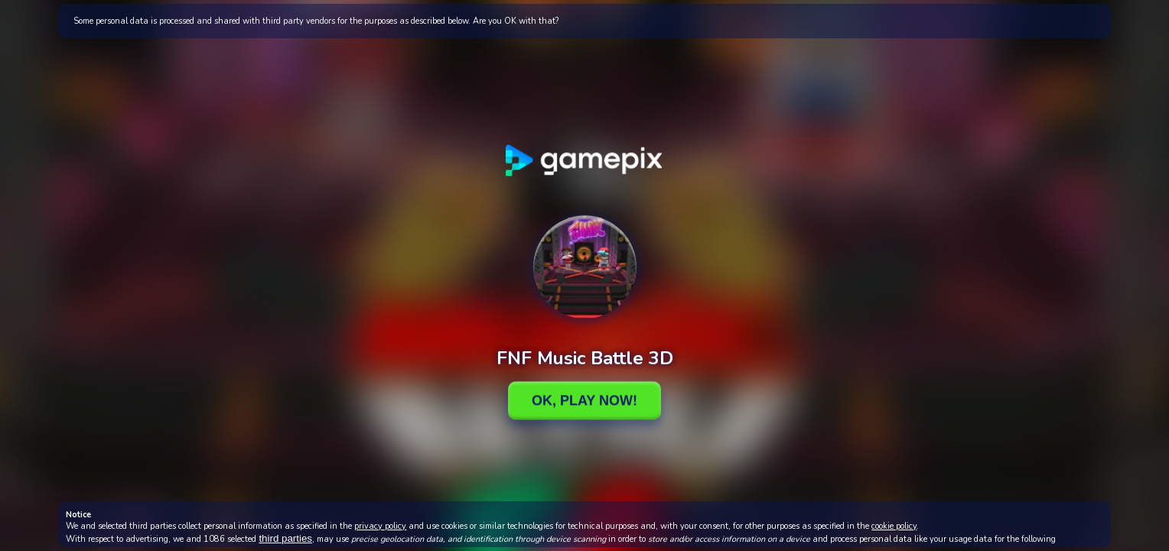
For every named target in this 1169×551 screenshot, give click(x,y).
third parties (285, 538)
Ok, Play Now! (584, 400)
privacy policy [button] (380, 526)
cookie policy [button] (894, 526)
